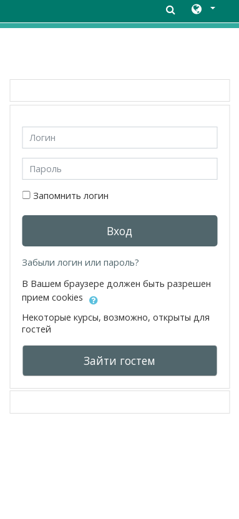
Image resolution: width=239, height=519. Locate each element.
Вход (119, 230)
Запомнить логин (71, 195)
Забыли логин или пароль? (80, 262)
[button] (202, 10)
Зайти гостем (119, 360)
